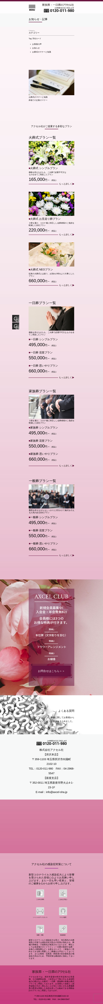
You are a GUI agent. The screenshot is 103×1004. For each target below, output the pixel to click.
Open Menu (32, 7)
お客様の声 (37, 44)
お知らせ (36, 48)
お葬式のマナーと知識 (41, 52)
